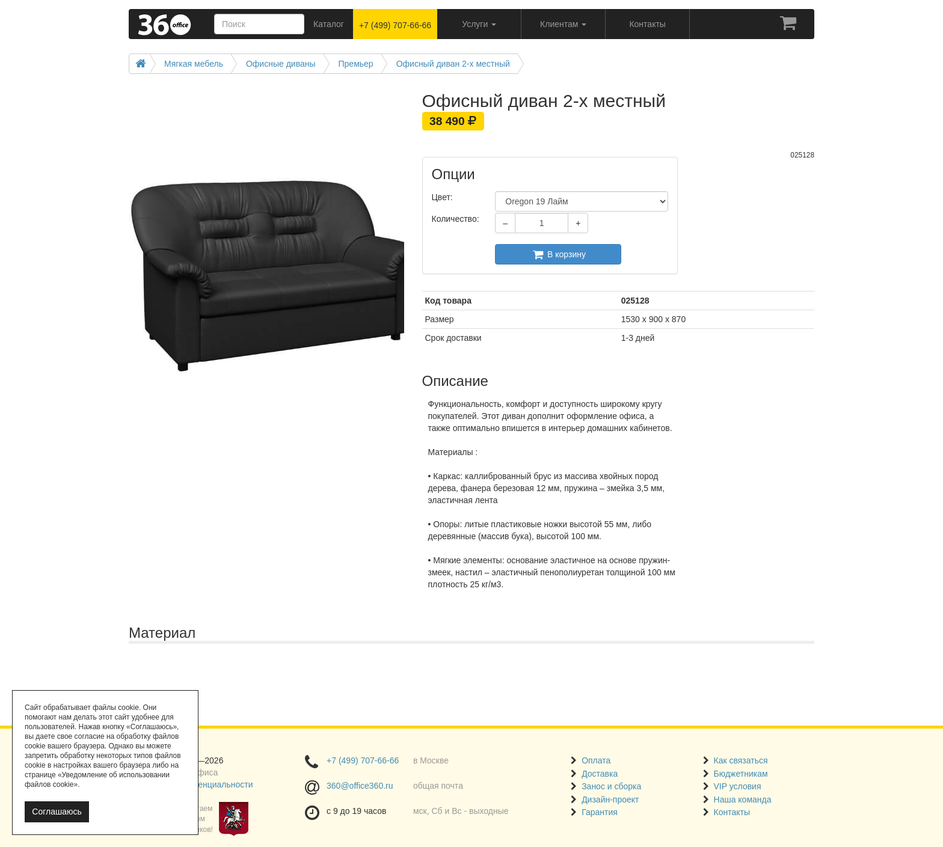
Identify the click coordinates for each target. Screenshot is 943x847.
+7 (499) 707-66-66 (395, 25)
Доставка (600, 773)
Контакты (732, 812)
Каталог (328, 24)
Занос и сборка (611, 786)
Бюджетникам (741, 773)
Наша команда (743, 799)
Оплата (596, 760)
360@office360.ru (360, 785)
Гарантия (600, 812)
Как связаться (741, 760)
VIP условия (737, 786)
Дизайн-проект (610, 799)
